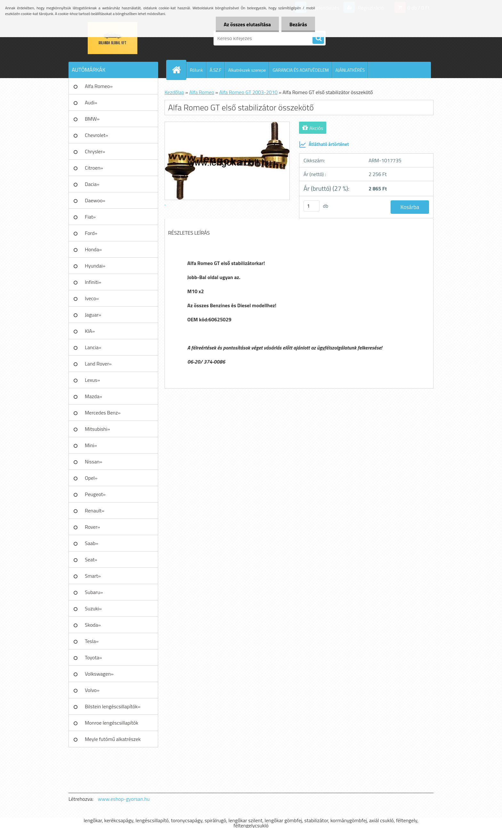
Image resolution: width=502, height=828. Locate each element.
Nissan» (93, 461)
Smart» (93, 576)
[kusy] (312, 206)
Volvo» (92, 690)
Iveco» (92, 298)
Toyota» (93, 657)
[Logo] (113, 38)
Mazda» (93, 396)
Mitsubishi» (97, 429)
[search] (318, 38)
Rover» (92, 527)
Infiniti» (93, 282)
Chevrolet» (96, 135)
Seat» (91, 559)
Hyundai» (95, 265)
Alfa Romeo (201, 92)
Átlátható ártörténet (324, 144)
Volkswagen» (99, 674)
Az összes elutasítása (247, 24)
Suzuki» (93, 608)
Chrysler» (95, 151)
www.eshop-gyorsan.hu (124, 799)
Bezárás (298, 24)
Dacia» (92, 184)
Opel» (91, 478)
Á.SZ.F (216, 70)
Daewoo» (95, 200)
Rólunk (196, 70)
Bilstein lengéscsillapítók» (113, 706)
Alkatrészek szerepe (247, 70)
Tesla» (92, 641)
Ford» (91, 233)
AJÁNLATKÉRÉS (350, 70)
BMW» (92, 119)
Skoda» (93, 625)
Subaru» (94, 592)
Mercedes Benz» (103, 412)
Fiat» (90, 217)
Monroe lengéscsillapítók (111, 723)
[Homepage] (179, 70)
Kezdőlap (174, 92)
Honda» (93, 249)
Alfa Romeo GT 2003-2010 (248, 92)
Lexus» (92, 380)
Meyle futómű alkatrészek (113, 739)
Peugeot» (95, 494)
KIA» (90, 331)
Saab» (91, 543)
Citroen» (94, 168)
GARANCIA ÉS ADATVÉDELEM (300, 70)
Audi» (91, 102)
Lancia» (93, 347)
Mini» (91, 445)
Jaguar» (93, 314)
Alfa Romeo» (99, 86)
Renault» (94, 510)
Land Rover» (98, 363)
